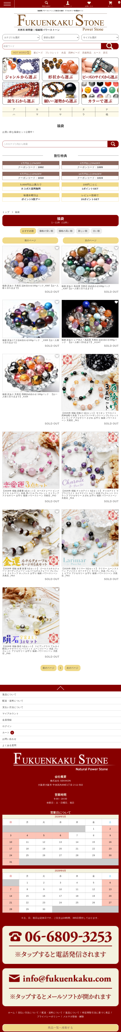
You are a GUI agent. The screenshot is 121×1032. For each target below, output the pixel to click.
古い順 (96, 231)
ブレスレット (52, 52)
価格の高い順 (66, 231)
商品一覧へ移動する (60, 1027)
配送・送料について (12, 700)
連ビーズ (38, 52)
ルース (97, 52)
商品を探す (46, 6)
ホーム (11, 1012)
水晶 (63, 52)
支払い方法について (12, 707)
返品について (9, 694)
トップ (5, 212)
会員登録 (7, 720)
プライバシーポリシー (48, 1016)
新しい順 (82, 231)
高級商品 (87, 52)
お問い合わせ (9, 739)
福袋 (17, 212)
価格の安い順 (46, 231)
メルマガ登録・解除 (73, 1016)
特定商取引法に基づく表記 (96, 1012)
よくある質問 (9, 745)
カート (114, 4)
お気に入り (89, 6)
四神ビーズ (74, 52)
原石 (105, 52)
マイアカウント (10, 713)
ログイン (7, 726)
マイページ (67, 6)
